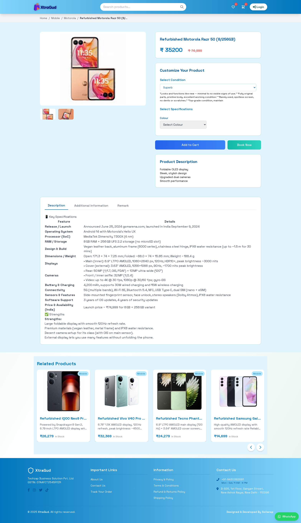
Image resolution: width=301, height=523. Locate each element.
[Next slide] (260, 447)
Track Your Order (101, 491)
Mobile (55, 18)
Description (56, 205)
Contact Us (98, 485)
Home (43, 18)
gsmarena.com (133, 226)
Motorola (70, 18)
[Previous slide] (251, 447)
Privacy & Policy (164, 479)
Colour (164, 118)
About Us (97, 479)
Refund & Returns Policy (169, 491)
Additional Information (91, 206)
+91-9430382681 (233, 479)
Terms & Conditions (166, 485)
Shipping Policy (163, 498)
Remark (123, 206)
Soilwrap (267, 512)
